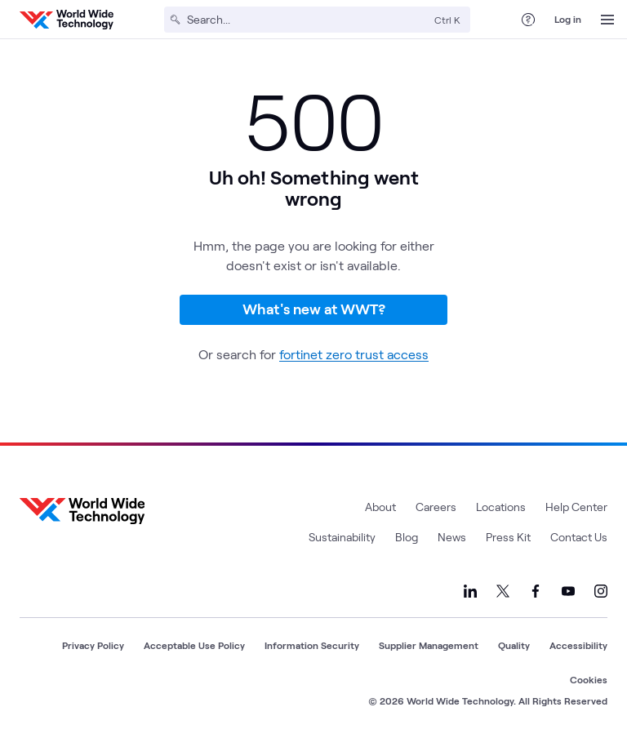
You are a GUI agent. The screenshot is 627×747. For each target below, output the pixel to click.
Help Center (576, 507)
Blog (406, 537)
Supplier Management (428, 645)
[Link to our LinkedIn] (470, 591)
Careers (436, 507)
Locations (501, 507)
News (452, 537)
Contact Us (578, 537)
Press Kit (508, 537)
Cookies (588, 679)
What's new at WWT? (313, 309)
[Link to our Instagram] (600, 591)
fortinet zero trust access (354, 354)
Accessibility (578, 645)
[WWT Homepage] (66, 19)
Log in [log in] (567, 18)
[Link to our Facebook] (535, 591)
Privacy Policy (93, 645)
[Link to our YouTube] (568, 591)
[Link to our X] (502, 591)
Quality (514, 645)
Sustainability (342, 537)
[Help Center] (528, 19)
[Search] (307, 19)
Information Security (312, 645)
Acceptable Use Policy (194, 645)
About (380, 507)
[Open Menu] (607, 19)
